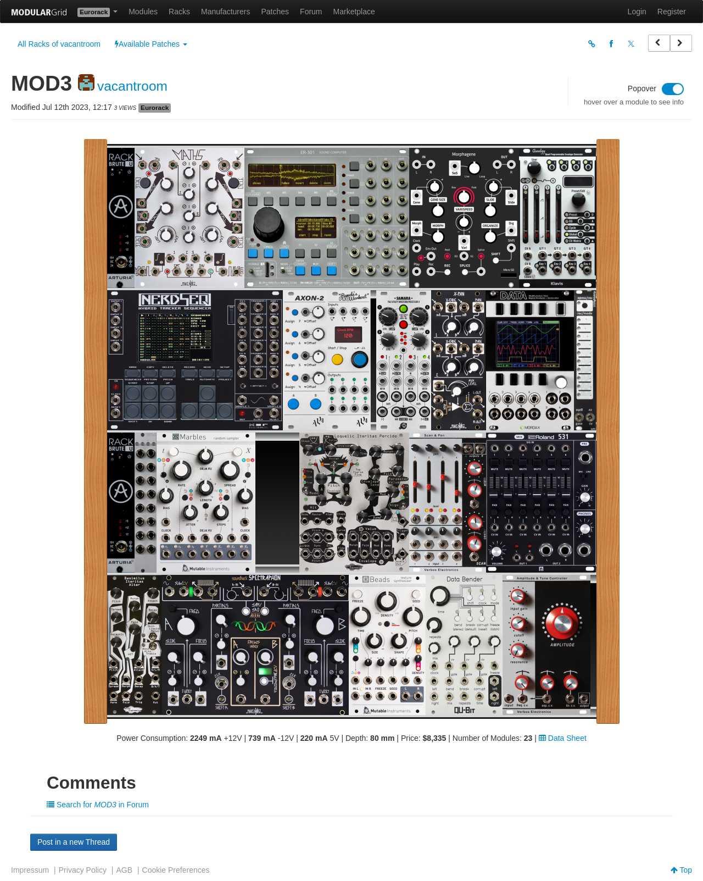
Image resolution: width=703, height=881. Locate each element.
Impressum (30, 870)
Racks (179, 11)
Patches (275, 11)
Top (681, 870)
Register (671, 11)
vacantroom (132, 86)
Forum (311, 11)
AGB (124, 870)
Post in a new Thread (73, 842)
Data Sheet (563, 738)
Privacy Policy (83, 870)
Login (637, 11)
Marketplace (354, 11)
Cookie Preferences (176, 870)
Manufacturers (225, 11)
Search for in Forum (98, 804)
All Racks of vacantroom (59, 44)
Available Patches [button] (151, 44)
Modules (143, 11)
